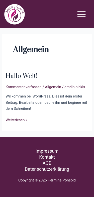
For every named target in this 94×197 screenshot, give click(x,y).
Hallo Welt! (21, 76)
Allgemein (53, 87)
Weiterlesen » (16, 119)
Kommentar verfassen (23, 87)
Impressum (47, 151)
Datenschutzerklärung (47, 169)
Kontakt (47, 157)
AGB (47, 163)
